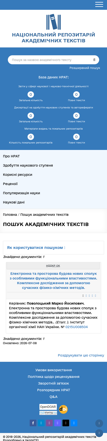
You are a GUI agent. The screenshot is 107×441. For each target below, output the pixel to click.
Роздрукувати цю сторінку (81, 355)
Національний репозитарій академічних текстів (53, 37)
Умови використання (53, 370)
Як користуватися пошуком (36, 247)
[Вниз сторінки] (99, 433)
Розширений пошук (85, 68)
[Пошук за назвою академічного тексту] (53, 59)
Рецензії (10, 184)
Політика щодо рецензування (53, 376)
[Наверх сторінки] (99, 423)
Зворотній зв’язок (53, 383)
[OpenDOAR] (48, 407)
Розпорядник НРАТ (53, 390)
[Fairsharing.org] (48, 413)
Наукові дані (14, 202)
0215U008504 (76, 327)
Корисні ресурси (17, 174)
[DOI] (63, 409)
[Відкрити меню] (99, 4)
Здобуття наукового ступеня (28, 165)
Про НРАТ (11, 156)
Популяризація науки (21, 193)
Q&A (53, 396)
